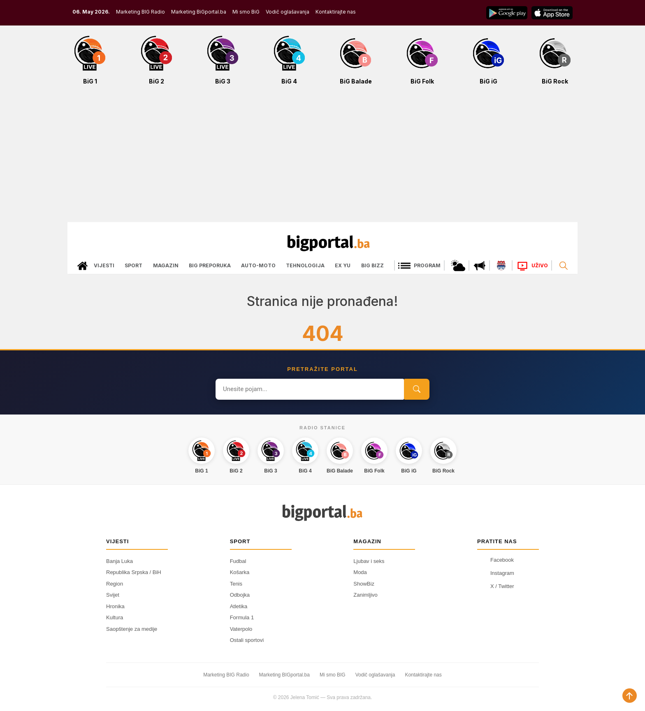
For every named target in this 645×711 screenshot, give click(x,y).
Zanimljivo (365, 595)
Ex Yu (342, 265)
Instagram (495, 573)
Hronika (115, 606)
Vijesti (104, 265)
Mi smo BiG (246, 12)
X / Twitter (495, 586)
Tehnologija (305, 265)
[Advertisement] (322, 157)
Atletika (239, 606)
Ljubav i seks (368, 561)
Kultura (114, 617)
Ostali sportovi (247, 640)
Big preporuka (210, 265)
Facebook (495, 560)
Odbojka (240, 595)
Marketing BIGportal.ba (284, 675)
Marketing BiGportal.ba (198, 12)
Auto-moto (258, 265)
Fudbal (238, 561)
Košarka (240, 572)
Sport (133, 265)
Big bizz (372, 265)
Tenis (236, 584)
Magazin (166, 265)
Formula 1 (242, 617)
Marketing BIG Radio (140, 12)
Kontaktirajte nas (336, 12)
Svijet (112, 595)
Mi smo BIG (333, 675)
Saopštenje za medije (131, 629)
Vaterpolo (241, 629)
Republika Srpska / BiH (133, 572)
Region (114, 584)
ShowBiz (363, 584)
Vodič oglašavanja (287, 12)
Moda (360, 572)
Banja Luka (119, 561)
